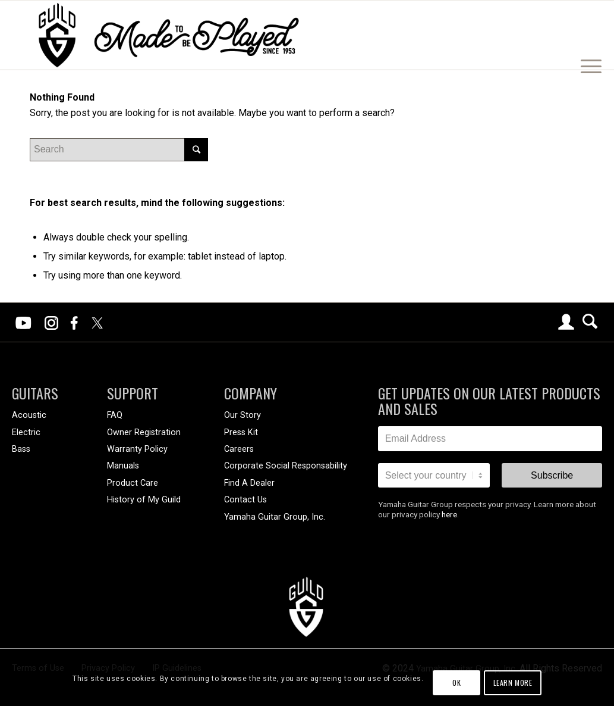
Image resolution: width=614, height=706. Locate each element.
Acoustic (29, 415)
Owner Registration (144, 432)
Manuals (123, 466)
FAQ (114, 415)
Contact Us (245, 500)
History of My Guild (144, 500)
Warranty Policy (137, 449)
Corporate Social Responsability (285, 466)
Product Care (132, 483)
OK (456, 682)
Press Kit (241, 432)
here (449, 514)
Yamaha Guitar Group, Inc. (274, 517)
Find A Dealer (249, 483)
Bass (21, 449)
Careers (239, 449)
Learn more (513, 682)
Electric (26, 432)
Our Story (242, 415)
